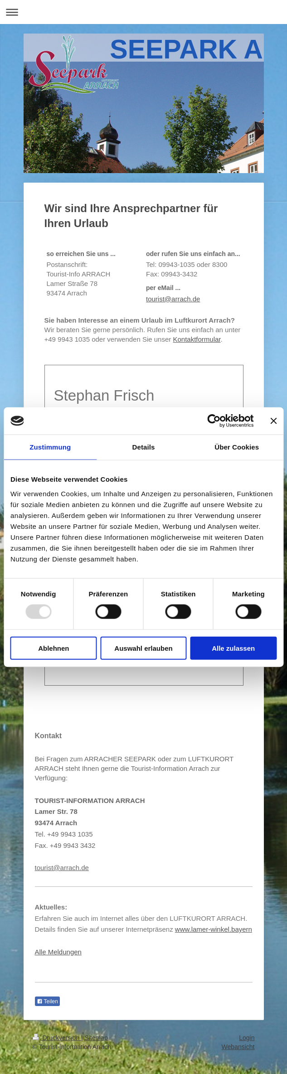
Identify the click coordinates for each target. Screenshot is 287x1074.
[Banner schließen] (273, 421)
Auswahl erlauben (143, 648)
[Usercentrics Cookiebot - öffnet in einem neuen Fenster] (213, 421)
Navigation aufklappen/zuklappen (143, 12)
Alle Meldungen (58, 952)
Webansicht (238, 1046)
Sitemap (96, 1037)
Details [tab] (143, 447)
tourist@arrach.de (173, 299)
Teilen (47, 1001)
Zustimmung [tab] (50, 447)
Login (246, 1037)
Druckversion (57, 1037)
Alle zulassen (233, 648)
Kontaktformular (196, 339)
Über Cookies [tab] (236, 447)
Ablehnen (53, 648)
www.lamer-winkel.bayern (213, 929)
